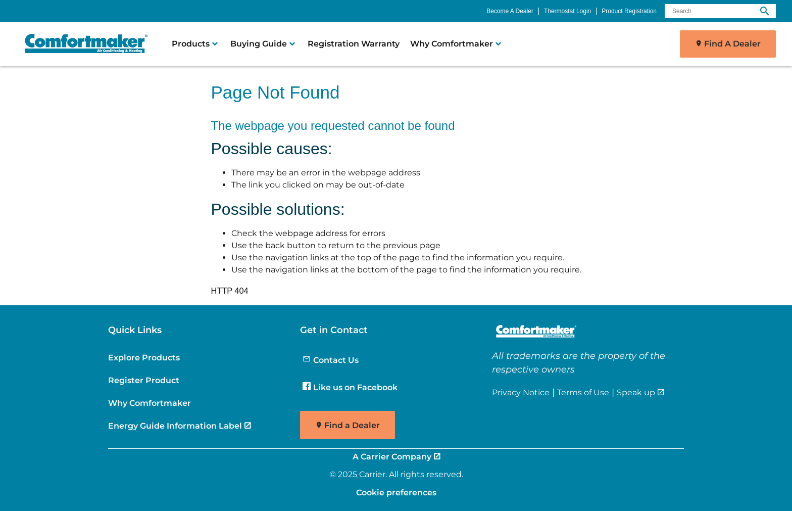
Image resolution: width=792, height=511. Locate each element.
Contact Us (331, 360)
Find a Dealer (352, 425)
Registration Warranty (354, 44)
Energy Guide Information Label (175, 426)
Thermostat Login (567, 11)
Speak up (636, 392)
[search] (765, 11)
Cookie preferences (396, 492)
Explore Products (144, 357)
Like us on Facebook (350, 387)
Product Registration (629, 11)
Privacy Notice (521, 392)
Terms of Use (583, 392)
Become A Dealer (509, 11)
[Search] (720, 11)
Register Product (143, 380)
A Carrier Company (392, 456)
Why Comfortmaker (149, 403)
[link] (81, 44)
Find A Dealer (732, 44)
